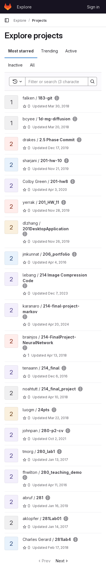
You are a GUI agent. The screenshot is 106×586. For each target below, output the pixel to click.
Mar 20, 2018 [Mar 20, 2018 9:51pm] (58, 127)
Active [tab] (71, 50)
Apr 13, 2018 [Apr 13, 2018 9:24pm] (57, 355)
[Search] (62, 81)
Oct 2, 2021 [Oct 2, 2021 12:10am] (57, 439)
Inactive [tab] (15, 65)
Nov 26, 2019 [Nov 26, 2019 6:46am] (59, 241)
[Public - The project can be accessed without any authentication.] (57, 98)
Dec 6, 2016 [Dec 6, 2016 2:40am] (58, 376)
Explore (24, 7)
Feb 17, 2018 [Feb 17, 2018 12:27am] (58, 547)
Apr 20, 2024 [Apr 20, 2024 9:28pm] (58, 324)
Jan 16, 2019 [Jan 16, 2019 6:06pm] (58, 506)
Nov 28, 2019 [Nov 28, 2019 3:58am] (59, 210)
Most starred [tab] (21, 50)
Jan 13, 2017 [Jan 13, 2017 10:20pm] (58, 459)
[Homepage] (7, 6)
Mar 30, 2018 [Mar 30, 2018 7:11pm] (58, 106)
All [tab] (32, 65)
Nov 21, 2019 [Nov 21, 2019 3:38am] (58, 169)
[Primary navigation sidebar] (6, 20)
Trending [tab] (49, 50)
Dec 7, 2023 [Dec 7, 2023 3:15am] (58, 293)
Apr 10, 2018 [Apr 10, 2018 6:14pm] (58, 397)
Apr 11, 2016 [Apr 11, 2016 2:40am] (57, 485)
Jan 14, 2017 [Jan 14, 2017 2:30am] (58, 527)
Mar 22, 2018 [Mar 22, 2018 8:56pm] (58, 418)
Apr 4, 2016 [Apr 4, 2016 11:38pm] (57, 262)
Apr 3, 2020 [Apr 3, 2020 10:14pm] (57, 189)
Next (62, 560)
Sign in (93, 7)
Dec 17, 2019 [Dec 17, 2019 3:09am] (58, 148)
